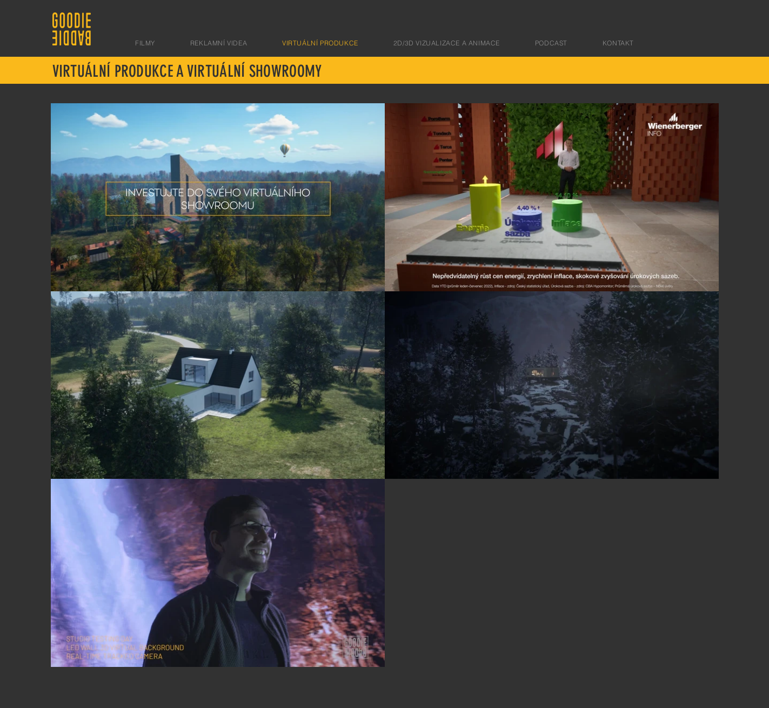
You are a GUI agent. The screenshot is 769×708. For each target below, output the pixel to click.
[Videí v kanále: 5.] (385, 385)
